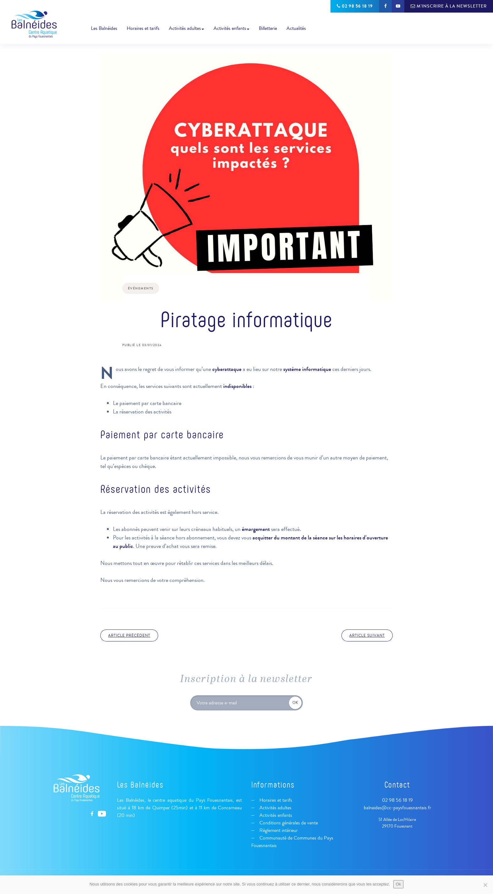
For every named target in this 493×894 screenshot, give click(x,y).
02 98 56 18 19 (397, 800)
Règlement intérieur (278, 830)
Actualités (296, 28)
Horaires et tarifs (143, 28)
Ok (398, 884)
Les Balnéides (104, 28)
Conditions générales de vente (288, 822)
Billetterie (268, 28)
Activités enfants (231, 28)
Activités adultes (186, 28)
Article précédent (129, 635)
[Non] (485, 885)
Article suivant (367, 635)
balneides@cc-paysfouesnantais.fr (397, 807)
